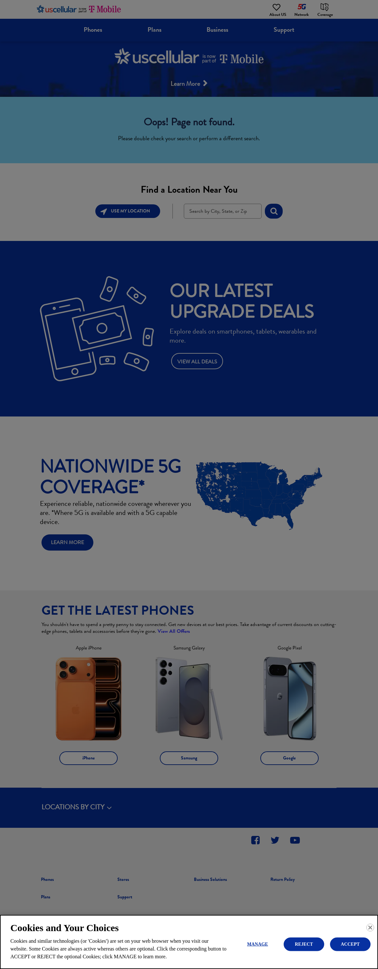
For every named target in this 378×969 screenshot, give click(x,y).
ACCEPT (350, 943)
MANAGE (257, 943)
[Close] (370, 927)
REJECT (304, 943)
